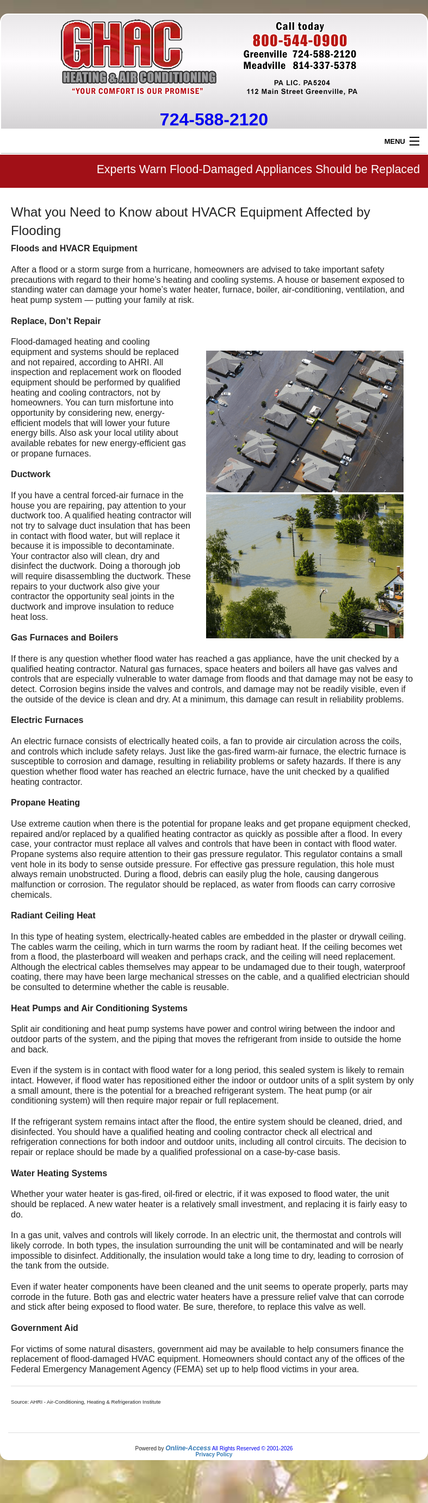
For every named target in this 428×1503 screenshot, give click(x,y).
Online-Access (187, 1448)
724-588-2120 (214, 119)
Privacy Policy (214, 1454)
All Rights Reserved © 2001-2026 (252, 1448)
